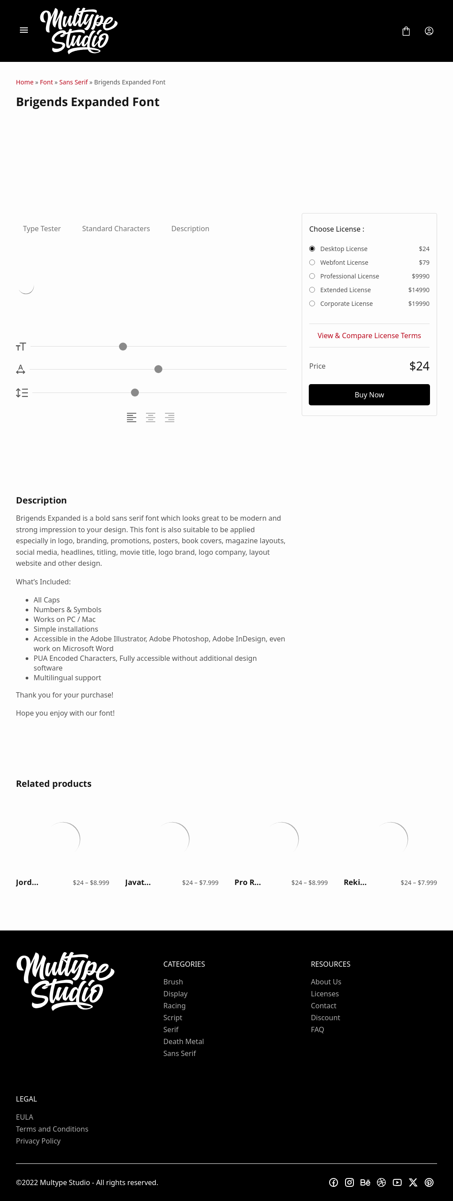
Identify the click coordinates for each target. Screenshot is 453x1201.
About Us (326, 982)
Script (172, 1017)
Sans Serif (73, 82)
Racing (174, 1005)
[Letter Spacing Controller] (158, 369)
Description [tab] (190, 228)
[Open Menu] (24, 31)
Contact (324, 1005)
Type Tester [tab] (42, 228)
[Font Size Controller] (159, 346)
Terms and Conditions (52, 1129)
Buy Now (369, 395)
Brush (173, 982)
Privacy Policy (38, 1141)
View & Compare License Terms (369, 335)
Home (25, 82)
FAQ (317, 1029)
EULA (24, 1117)
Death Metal (183, 1041)
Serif (170, 1029)
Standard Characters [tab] (116, 228)
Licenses (325, 994)
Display (175, 994)
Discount (325, 1017)
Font (46, 82)
